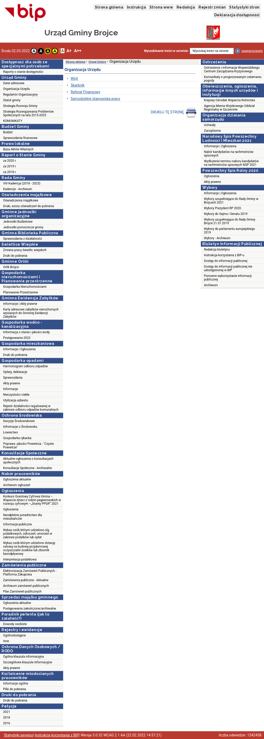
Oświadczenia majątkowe (20, 200)
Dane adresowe (13, 83)
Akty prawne (11, 383)
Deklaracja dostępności (237, 15)
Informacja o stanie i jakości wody (26, 332)
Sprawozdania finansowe (20, 138)
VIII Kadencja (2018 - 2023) (21, 183)
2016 (6, 723)
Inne (6, 641)
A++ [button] (77, 50)
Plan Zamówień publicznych (22, 591)
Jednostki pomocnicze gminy (23, 227)
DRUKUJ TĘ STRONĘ (174, 112)
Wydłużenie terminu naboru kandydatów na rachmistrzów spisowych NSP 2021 (231, 163)
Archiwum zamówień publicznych (26, 586)
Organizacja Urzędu (16, 89)
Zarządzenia (212, 131)
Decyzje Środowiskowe (19, 421)
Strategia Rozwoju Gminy (20, 106)
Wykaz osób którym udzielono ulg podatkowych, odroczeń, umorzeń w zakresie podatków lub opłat (27, 533)
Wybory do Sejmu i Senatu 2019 (226, 214)
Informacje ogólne (15, 683)
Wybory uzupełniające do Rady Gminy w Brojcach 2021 (231, 200)
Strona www (161, 7)
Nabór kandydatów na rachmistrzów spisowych (228, 153)
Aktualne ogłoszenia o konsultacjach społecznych (28, 460)
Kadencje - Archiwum (17, 189)
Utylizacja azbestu (15, 400)
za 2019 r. (9, 166)
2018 (6, 717)
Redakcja (186, 7)
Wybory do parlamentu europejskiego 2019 (229, 230)
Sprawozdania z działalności (22, 238)
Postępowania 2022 (16, 338)
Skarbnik (78, 85)
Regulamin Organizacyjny (20, 94)
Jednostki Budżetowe (17, 221)
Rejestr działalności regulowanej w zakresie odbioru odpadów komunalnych (31, 407)
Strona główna (109, 7)
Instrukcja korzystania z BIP (57, 735)
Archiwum (211, 285)
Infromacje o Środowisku (20, 427)
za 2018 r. (9, 172)
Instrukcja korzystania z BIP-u (224, 255)
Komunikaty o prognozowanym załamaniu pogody (232, 78)
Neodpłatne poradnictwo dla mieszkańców (22, 516)
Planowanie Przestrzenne (20, 292)
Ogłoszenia (11, 509)
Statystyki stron (244, 7)
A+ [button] (69, 50)
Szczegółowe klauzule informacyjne (27, 662)
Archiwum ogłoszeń (16, 485)
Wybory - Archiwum (217, 238)
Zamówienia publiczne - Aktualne (25, 580)
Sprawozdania (12, 377)
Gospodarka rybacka (17, 438)
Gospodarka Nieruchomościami (25, 287)
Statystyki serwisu (18, 735)
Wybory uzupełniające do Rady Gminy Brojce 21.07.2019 (229, 221)
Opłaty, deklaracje (15, 372)
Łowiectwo (10, 432)
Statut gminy (12, 100)
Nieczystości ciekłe (16, 394)
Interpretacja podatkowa (20, 559)
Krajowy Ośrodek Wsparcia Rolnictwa (229, 100)
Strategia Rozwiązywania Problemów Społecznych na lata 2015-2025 (28, 113)
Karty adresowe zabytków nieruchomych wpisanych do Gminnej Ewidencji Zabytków (31, 313)
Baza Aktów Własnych (18, 149)
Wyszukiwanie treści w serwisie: (166, 51)
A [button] (33, 51)
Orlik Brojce (11, 267)
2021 (6, 712)
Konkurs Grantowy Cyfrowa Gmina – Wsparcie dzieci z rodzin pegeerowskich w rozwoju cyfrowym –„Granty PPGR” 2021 (32, 500)
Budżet (8, 132)
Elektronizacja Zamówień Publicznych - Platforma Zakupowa (29, 572)
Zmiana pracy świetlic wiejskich (24, 250)
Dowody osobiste (15, 624)
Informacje (10, 389)
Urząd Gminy (97, 61)
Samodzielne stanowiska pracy (95, 99)
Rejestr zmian (212, 7)
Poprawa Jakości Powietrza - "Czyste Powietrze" (28, 445)
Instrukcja (136, 7)
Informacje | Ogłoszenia (19, 349)
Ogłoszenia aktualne (17, 479)
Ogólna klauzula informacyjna (23, 656)
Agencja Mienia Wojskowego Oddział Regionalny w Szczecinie (229, 107)
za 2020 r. (9, 160)
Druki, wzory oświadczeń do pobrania (28, 206)
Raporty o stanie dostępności (23, 72)
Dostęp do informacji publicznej (225, 261)
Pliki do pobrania (14, 689)
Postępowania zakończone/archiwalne (29, 608)
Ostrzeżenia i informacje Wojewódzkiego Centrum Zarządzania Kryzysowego (232, 69)
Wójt (74, 78)
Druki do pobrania (15, 256)
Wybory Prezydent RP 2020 (222, 208)
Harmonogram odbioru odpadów (25, 366)
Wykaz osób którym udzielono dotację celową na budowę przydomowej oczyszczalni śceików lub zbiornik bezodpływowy (29, 548)
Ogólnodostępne (14, 635)
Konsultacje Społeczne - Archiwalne (27, 468)
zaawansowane (252, 51)
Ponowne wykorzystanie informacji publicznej (228, 277)
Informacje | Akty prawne (20, 304)
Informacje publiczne (17, 524)
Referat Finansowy (85, 92)
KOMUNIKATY (12, 121)
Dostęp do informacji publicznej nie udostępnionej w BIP (228, 268)
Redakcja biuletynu (217, 249)
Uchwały (210, 125)
